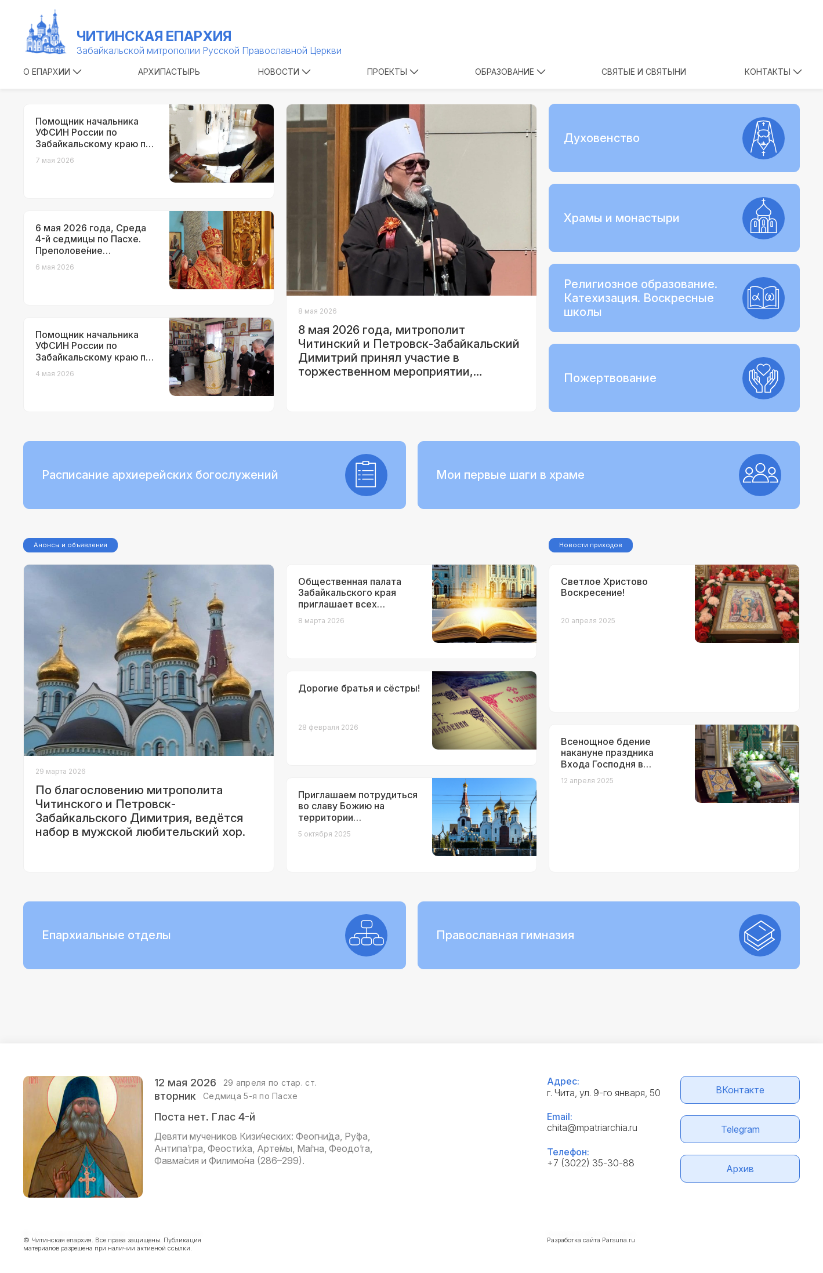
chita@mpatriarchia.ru (592, 1127)
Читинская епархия (154, 36)
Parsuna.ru (618, 1240)
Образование (510, 72)
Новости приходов (590, 545)
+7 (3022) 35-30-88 (591, 1163)
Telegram (740, 1129)
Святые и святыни (643, 72)
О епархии (52, 72)
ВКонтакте (740, 1090)
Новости (284, 72)
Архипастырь (169, 72)
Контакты (773, 72)
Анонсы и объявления (70, 545)
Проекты (393, 72)
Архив (740, 1168)
